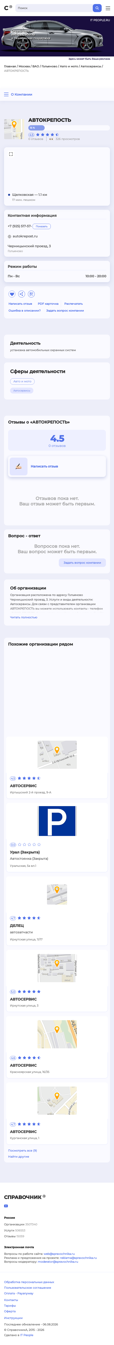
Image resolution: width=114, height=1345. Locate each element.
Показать (42, 226)
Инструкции (13, 1318)
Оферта (10, 1311)
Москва (24, 66)
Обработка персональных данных (29, 1282)
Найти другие (18, 1156)
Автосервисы (91, 66)
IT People (26, 1335)
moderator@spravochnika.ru (58, 1262)
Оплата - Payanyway (18, 1293)
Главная (10, 66)
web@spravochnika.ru (59, 1254)
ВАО (35, 66)
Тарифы (10, 1305)
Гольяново (49, 66)
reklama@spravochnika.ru (78, 1258)
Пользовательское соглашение (27, 1288)
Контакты (11, 1300)
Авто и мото (69, 66)
